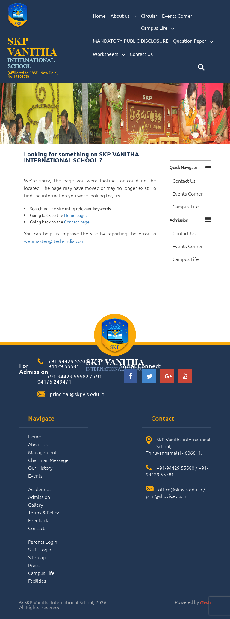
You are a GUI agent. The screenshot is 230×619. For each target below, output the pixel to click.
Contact (36, 528)
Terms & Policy (43, 512)
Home (99, 16)
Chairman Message (48, 460)
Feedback (38, 520)
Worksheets (109, 54)
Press (34, 565)
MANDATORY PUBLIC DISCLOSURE (130, 41)
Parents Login (42, 541)
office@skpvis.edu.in (180, 489)
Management (42, 452)
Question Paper (193, 41)
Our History (40, 467)
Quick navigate (183, 167)
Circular (149, 16)
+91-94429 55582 (67, 376)
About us (123, 16)
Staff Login (39, 549)
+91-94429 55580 (69, 361)
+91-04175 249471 (70, 378)
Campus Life (157, 28)
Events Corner (177, 16)
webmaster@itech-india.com (54, 241)
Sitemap (37, 557)
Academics (39, 489)
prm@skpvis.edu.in (166, 496)
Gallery (35, 504)
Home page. (75, 215)
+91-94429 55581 (76, 363)
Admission (179, 220)
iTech (205, 602)
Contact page (77, 221)
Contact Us (141, 54)
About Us (38, 444)
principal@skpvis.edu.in (77, 394)
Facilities (37, 580)
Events (35, 475)
